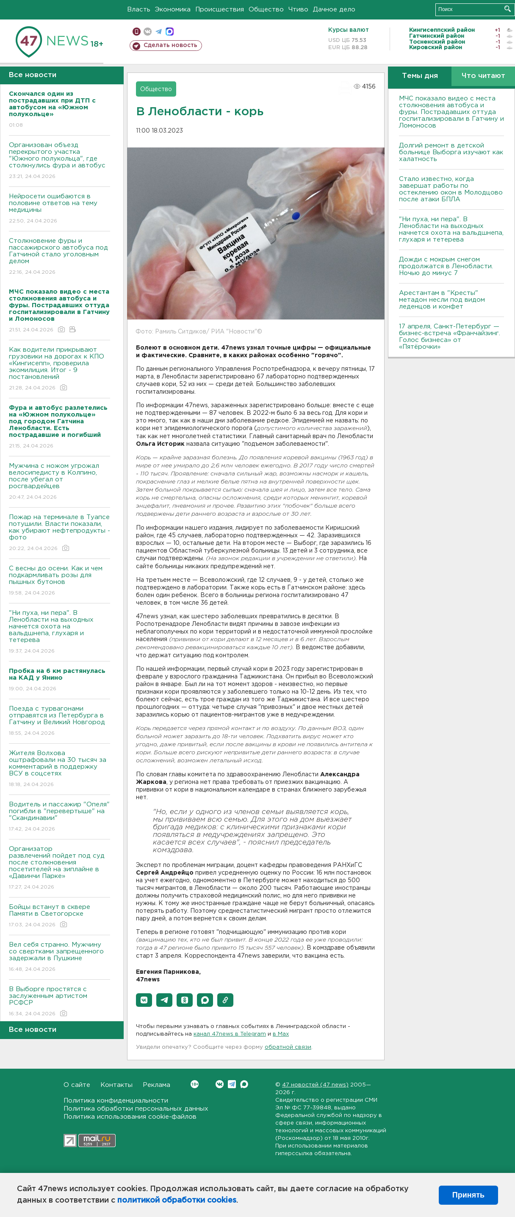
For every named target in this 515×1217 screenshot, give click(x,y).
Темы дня (420, 76)
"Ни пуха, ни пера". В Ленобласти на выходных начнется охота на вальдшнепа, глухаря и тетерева (59, 632)
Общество (266, 9)
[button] (144, 1000)
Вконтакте (195, 1084)
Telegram (232, 1084)
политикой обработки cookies (176, 1200)
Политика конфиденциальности (116, 1100)
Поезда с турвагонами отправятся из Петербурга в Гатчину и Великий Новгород (59, 721)
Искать (507, 9)
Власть (138, 9)
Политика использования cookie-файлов (130, 1117)
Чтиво (298, 9)
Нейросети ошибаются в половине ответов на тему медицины (59, 209)
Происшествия (219, 9)
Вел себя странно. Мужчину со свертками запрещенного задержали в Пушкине (59, 957)
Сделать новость (170, 45)
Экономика (173, 9)
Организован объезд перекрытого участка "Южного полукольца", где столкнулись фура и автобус (59, 161)
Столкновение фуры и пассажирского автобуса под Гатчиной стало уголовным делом (59, 257)
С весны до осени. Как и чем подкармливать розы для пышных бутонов (59, 581)
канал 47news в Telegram (230, 1034)
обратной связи (288, 1047)
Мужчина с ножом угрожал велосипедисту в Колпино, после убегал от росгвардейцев (59, 482)
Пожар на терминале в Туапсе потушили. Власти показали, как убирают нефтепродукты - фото (59, 533)
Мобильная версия (137, 32)
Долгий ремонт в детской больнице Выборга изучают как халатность (451, 152)
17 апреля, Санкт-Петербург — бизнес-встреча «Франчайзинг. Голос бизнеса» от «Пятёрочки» (449, 337)
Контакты (116, 1085)
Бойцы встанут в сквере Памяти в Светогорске (59, 916)
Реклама (156, 1085)
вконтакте (148, 32)
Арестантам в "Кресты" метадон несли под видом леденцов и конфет (442, 299)
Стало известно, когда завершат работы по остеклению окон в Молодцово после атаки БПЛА (451, 189)
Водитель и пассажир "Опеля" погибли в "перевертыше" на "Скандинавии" (59, 817)
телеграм (159, 32)
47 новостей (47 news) (315, 1085)
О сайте (77, 1085)
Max (244, 1084)
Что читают (483, 76)
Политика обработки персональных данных (136, 1108)
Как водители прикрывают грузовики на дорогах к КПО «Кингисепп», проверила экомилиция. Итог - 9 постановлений (59, 369)
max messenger (170, 32)
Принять (468, 1195)
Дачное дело (334, 9)
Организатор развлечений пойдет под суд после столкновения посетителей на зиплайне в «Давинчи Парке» (59, 868)
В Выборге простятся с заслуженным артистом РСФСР (59, 1001)
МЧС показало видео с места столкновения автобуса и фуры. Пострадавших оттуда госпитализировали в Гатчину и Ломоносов (451, 112)
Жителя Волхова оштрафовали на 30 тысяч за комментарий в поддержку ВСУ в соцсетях (59, 769)
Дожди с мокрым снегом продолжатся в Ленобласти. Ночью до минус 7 (446, 266)
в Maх (281, 1034)
